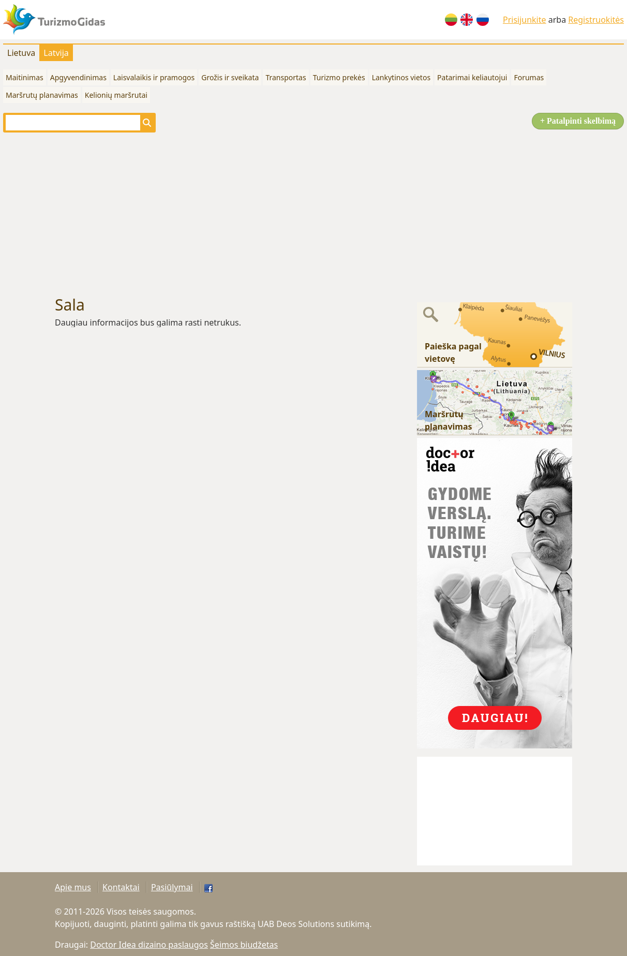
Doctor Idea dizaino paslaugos (149, 944)
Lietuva (21, 52)
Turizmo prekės (339, 77)
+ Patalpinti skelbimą (578, 120)
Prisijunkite (524, 19)
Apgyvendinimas (78, 77)
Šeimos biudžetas (244, 944)
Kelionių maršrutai (116, 95)
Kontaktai (121, 887)
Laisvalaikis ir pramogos (154, 77)
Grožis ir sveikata (230, 77)
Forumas (529, 77)
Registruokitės (596, 19)
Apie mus (73, 887)
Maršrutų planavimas (42, 95)
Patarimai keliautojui (472, 77)
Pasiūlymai (172, 887)
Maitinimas (24, 77)
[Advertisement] (313, 214)
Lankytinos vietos (401, 77)
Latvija (56, 52)
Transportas (285, 77)
